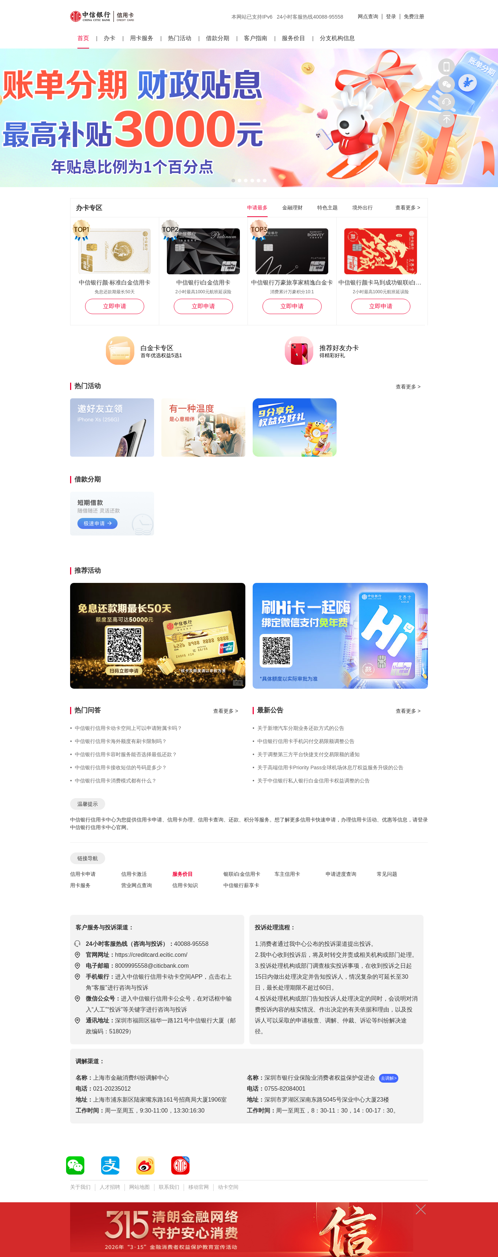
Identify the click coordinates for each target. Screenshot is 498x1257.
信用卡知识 (185, 885)
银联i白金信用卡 (241, 874)
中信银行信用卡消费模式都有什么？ (113, 781)
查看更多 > (407, 207)
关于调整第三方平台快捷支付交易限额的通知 (306, 754)
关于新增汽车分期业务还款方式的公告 (298, 728)
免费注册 (414, 16)
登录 (391, 16)
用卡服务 (141, 38)
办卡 (109, 38)
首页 (83, 38)
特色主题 (327, 207)
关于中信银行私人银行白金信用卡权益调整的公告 (311, 781)
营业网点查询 (136, 885)
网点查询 (368, 16)
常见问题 (387, 874)
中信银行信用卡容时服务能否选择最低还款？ (123, 754)
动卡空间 (228, 1187)
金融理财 (292, 207)
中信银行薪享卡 (241, 885)
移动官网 (198, 1187)
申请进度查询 (341, 874)
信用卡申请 (83, 874)
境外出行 (362, 207)
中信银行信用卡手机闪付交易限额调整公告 (304, 741)
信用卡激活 (134, 874)
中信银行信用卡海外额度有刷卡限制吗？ (118, 741)
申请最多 (257, 207)
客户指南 (255, 38)
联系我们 (169, 1187)
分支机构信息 (337, 38)
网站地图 (139, 1187)
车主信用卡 (287, 874)
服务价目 (293, 38)
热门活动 (179, 38)
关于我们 (80, 1187)
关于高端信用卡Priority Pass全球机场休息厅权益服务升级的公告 (328, 767)
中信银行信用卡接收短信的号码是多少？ (118, 767)
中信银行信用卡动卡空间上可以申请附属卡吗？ (126, 728)
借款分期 (217, 38)
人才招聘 (110, 1187)
